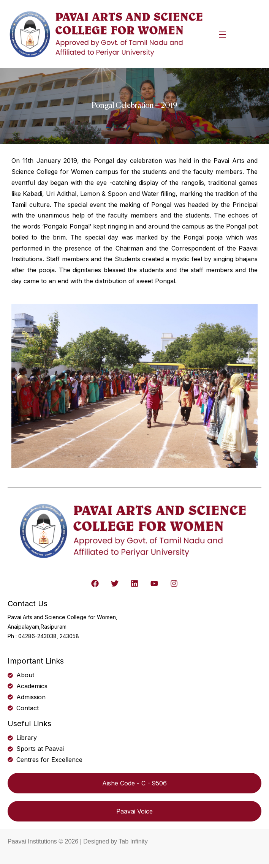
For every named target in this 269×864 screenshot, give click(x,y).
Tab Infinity (133, 841)
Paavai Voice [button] (134, 811)
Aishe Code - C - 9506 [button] (134, 783)
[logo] (107, 33)
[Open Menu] (222, 33)
